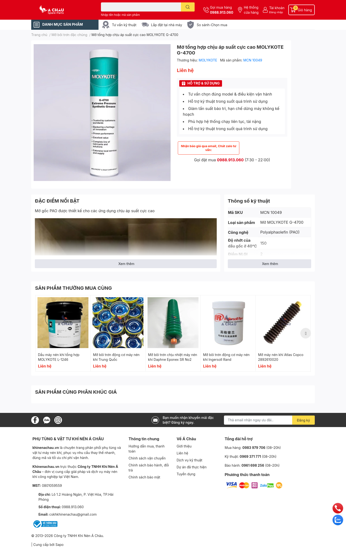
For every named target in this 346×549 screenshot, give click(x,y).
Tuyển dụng (186, 474)
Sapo (60, 545)
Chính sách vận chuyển (147, 458)
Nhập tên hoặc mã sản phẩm (120, 15)
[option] (63, 333)
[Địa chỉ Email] (269, 420)
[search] (188, 7)
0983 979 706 (254, 448)
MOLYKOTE (208, 60)
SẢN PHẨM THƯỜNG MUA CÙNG (73, 288)
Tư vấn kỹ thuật (124, 25)
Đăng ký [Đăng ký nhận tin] (303, 420)
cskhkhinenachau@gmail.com (73, 514)
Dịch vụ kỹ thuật (189, 460)
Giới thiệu (184, 446)
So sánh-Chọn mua (212, 25)
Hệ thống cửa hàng (251, 9)
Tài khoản (276, 8)
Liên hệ (182, 453)
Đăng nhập (276, 12)
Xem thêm (126, 264)
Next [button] (305, 333)
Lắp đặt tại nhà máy (166, 25)
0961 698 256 (252, 465)
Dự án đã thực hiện (192, 467)
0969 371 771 (250, 456)
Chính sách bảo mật (144, 477)
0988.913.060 (221, 12)
